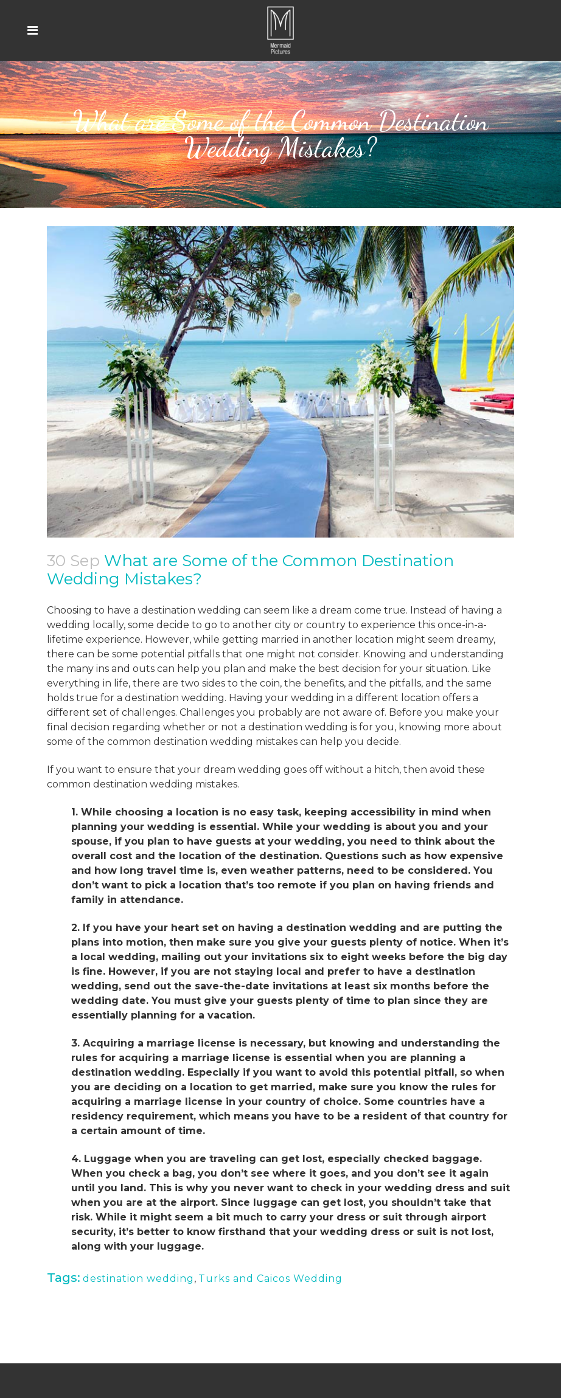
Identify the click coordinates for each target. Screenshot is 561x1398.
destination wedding (138, 1278)
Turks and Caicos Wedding (270, 1278)
